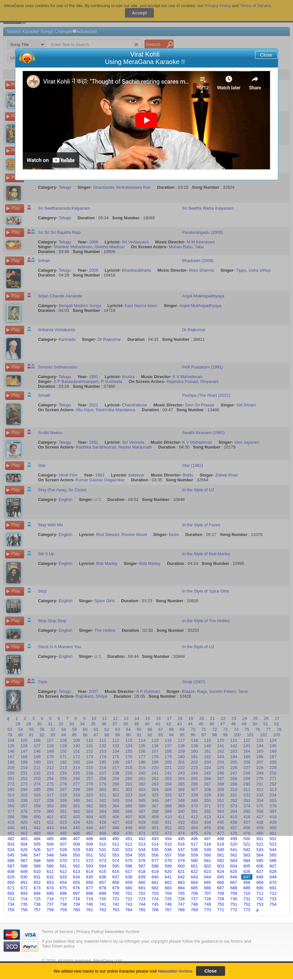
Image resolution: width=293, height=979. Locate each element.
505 (37, 844)
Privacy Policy (89, 931)
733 (273, 898)
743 (128, 904)
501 (259, 838)
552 (102, 855)
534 (142, 849)
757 (37, 909)
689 (246, 887)
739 (76, 904)
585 (259, 860)
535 (155, 849)
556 (155, 855)
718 (76, 898)
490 (115, 838)
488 (89, 838)
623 (207, 871)
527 (50, 849)
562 (233, 855)
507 (63, 844)
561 (220, 855)
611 (50, 871)
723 (142, 898)
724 (155, 898)
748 (194, 904)
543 (259, 849)
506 (50, 844)
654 (63, 882)
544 (273, 849)
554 (128, 855)
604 (233, 866)
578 (168, 860)
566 (10, 860)
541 (233, 849)
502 (273, 838)
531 (102, 849)
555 (142, 855)
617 (128, 871)
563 (246, 855)
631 (37, 877)
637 (115, 877)
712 (273, 893)
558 (181, 855)
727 (194, 898)
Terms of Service (57, 931)
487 (76, 838)
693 (24, 893)
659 (128, 882)
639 (142, 877)
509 (89, 844)
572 (89, 860)
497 (207, 838)
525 (24, 849)
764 (128, 909)
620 (168, 871)
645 (220, 877)
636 (102, 877)
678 (102, 887)
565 (273, 855)
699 (102, 893)
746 (168, 904)
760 (76, 909)
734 (10, 904)
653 (50, 882)
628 (273, 871)
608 (10, 871)
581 (207, 860)
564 (259, 855)
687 (220, 887)
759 (63, 909)
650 (10, 882)
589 (37, 866)
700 (115, 893)
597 (142, 866)
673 (37, 887)
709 (233, 893)
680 (128, 887)
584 (246, 860)
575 (128, 860)
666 (220, 882)
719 (89, 898)
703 (155, 893)
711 (259, 893)
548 (50, 855)
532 (115, 849)
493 (155, 838)
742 (115, 904)
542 (246, 849)
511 (115, 844)
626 (246, 871)
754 (273, 904)
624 (220, 871)
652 (37, 882)
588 (24, 866)
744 (142, 904)
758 (50, 909)
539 (207, 849)
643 (194, 877)
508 (76, 844)
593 (89, 866)
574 (115, 860)
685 (194, 887)
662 (168, 882)
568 (37, 860)
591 (63, 866)
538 (194, 849)
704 (168, 893)
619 (155, 871)
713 (10, 898)
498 (220, 838)
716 (50, 898)
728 (207, 898)
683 (168, 887)
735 (24, 904)
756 (24, 909)
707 (207, 893)
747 (181, 904)
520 (233, 844)
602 (207, 866)
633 (63, 877)
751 (233, 904)
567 (24, 860)
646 (233, 877)
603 (220, 866)
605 (246, 866)
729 (220, 898)
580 (194, 860)
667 (233, 882)
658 (115, 882)
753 (259, 904)
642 (181, 877)
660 (142, 882)
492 (142, 838)
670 (273, 882)
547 (37, 855)
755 (10, 909)
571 (76, 860)
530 (89, 849)
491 (128, 838)
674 (50, 887)
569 (50, 860)
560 (207, 855)
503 (10, 844)
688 (233, 887)
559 (194, 855)
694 (37, 893)
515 (168, 844)
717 (63, 898)
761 (89, 909)
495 (181, 838)
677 (89, 887)
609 (24, 871)
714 (24, 898)
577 (155, 860)
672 (24, 887)
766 (155, 909)
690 (259, 887)
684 (181, 887)
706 (194, 893)
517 (194, 844)
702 (142, 893)
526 (37, 849)
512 (128, 844)
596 (128, 866)
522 (259, 844)
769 (194, 909)
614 (89, 871)
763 (115, 909)
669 (259, 882)
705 (181, 893)
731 (246, 898)
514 (155, 844)
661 (155, 882)
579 (181, 860)
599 (168, 866)
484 (37, 838)
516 (181, 844)
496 (194, 838)
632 (50, 877)
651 (24, 882)
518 (207, 844)
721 (115, 898)
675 (63, 887)
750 (220, 904)
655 (76, 882)
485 (50, 838)
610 (37, 871)
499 (233, 838)
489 (102, 838)
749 (207, 904)
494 (168, 838)
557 (168, 855)
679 (115, 887)
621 (181, 871)
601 (194, 866)
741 (102, 904)
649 (273, 877)
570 (63, 860)
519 (220, 844)
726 (181, 898)
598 (155, 866)
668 (246, 882)
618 (142, 871)
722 (128, 898)
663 (181, 882)
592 (76, 866)
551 (89, 855)
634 (76, 877)
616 (115, 871)
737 (50, 904)
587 (10, 866)
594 (102, 866)
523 (273, 844)
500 (246, 838)
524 (10, 849)
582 (220, 860)
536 (168, 849)
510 (102, 844)
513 (142, 844)
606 (259, 866)
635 (89, 877)
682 (155, 887)
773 (246, 909)
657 (102, 882)
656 (89, 882)
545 (10, 855)
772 (233, 909)
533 (128, 849)
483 (24, 838)
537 (181, 849)
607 (273, 866)
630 (24, 877)
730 (233, 898)
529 (76, 849)
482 (10, 838)
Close (266, 55)
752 (246, 904)
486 (63, 838)
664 (194, 882)
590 (50, 866)
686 (207, 887)
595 (115, 866)
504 (24, 844)
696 (63, 893)
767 (168, 909)
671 (10, 887)
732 (259, 898)
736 (37, 904)
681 (142, 887)
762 (102, 909)
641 (168, 877)
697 (76, 893)
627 (259, 871)
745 (155, 904)
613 (76, 871)
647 (246, 877)
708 (220, 893)
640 (155, 877)
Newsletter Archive (175, 971)
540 (220, 849)
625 (233, 871)
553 (115, 855)
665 (207, 882)
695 (50, 893)
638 (128, 877)
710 (246, 893)
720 (102, 898)
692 (10, 893)
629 (10, 877)
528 (63, 849)
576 (142, 860)
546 (24, 855)
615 (102, 871)
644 (207, 877)
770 (207, 909)
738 (63, 904)
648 (259, 877)
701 (128, 893)
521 (246, 844)
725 (168, 898)
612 (63, 871)
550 (76, 855)
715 (37, 898)
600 (181, 866)
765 (142, 909)
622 (194, 871)
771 (220, 909)
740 (89, 904)
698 (89, 893)
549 (63, 855)
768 (181, 909)
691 (273, 887)
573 (102, 860)
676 (76, 887)
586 (273, 860)
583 (233, 860)
